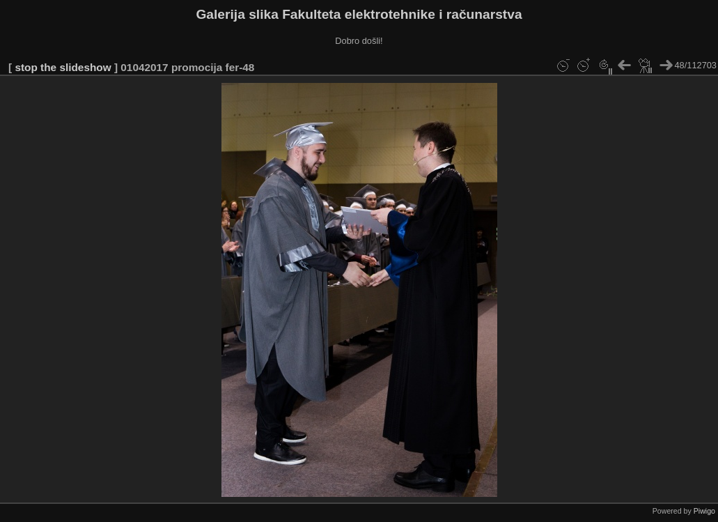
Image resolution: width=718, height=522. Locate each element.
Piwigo (704, 511)
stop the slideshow (63, 67)
